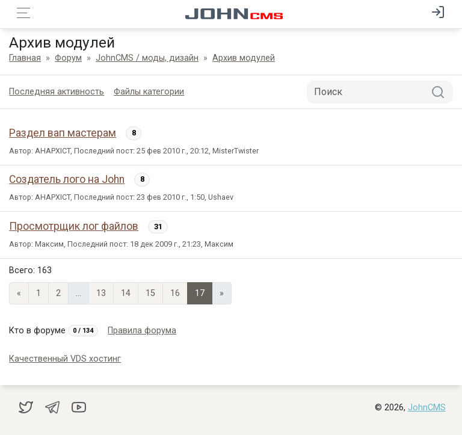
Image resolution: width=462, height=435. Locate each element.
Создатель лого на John (67, 179)
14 (126, 293)
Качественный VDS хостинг (65, 359)
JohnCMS (427, 408)
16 (175, 293)
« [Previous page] (19, 293)
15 (150, 293)
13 (101, 293)
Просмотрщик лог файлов (73, 226)
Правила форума (142, 330)
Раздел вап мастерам (62, 133)
